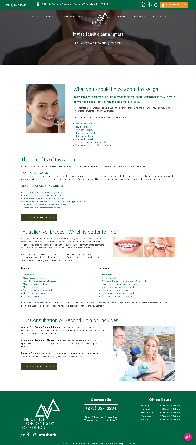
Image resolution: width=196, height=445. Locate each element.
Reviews (122, 16)
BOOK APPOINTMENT (174, 4)
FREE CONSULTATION (62, 303)
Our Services (73, 17)
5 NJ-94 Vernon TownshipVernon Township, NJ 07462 (101, 418)
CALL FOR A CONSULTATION (39, 217)
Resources (140, 17)
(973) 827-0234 (16, 5)
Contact (159, 17)
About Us (53, 17)
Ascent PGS (129, 443)
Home (35, 16)
